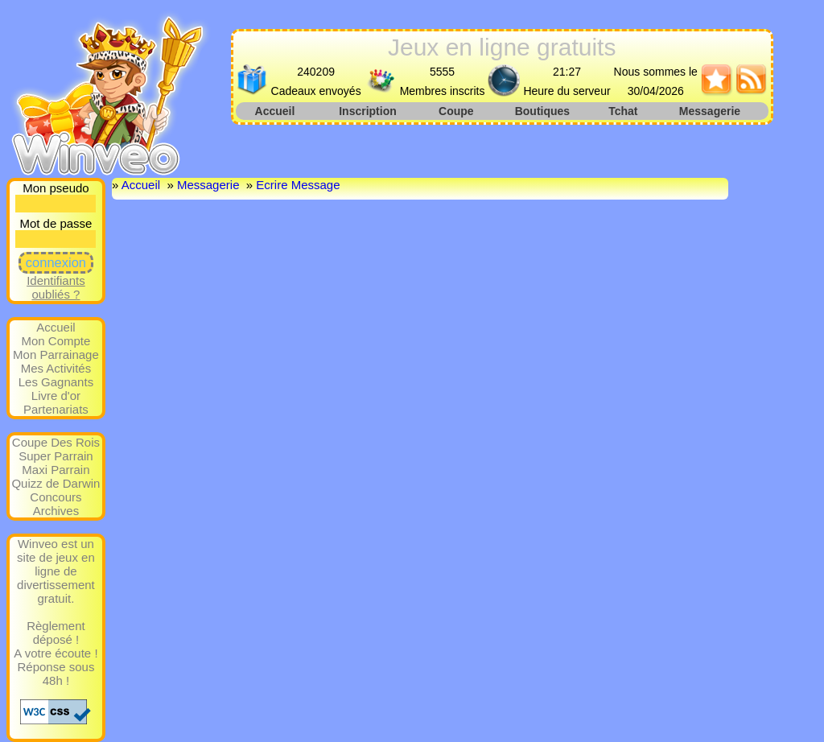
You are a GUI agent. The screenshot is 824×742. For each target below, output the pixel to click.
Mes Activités (56, 368)
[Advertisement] (503, 149)
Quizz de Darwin (55, 483)
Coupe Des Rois (56, 442)
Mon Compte (56, 341)
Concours (55, 497)
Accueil (275, 111)
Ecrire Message (298, 185)
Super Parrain (56, 456)
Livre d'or (55, 395)
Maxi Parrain (55, 469)
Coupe (456, 111)
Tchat (622, 111)
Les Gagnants (56, 382)
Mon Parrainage (56, 354)
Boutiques (542, 111)
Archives (56, 510)
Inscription (368, 111)
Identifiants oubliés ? (56, 287)
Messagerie (709, 111)
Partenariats (56, 409)
